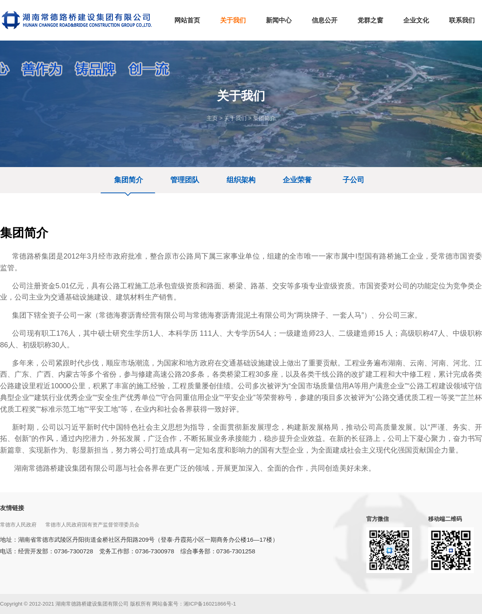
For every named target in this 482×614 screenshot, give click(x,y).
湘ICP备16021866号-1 (210, 604)
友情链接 (12, 507)
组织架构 (241, 180)
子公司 (353, 180)
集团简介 (264, 118)
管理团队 (184, 180)
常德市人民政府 (19, 525)
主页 (212, 118)
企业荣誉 (297, 180)
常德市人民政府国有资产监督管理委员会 (93, 525)
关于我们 (235, 118)
